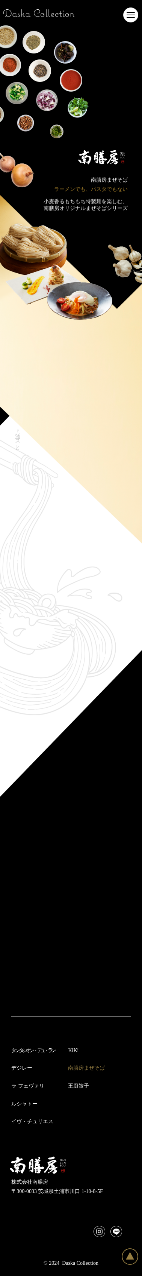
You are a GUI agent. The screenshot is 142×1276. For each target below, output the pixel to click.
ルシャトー (24, 1104)
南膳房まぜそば (86, 1068)
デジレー (21, 1068)
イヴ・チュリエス (32, 1121)
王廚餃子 (78, 1086)
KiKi (73, 1050)
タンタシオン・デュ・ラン (33, 1050)
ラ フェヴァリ (27, 1086)
